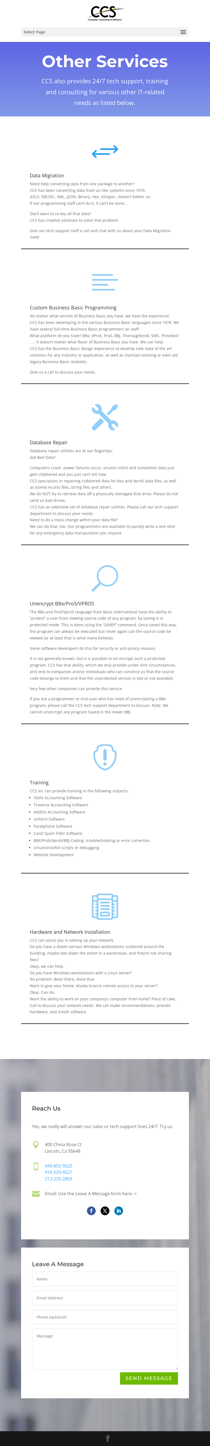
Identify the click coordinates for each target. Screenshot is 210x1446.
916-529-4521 (58, 1172)
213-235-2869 (58, 1179)
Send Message (149, 1379)
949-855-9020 (58, 1166)
